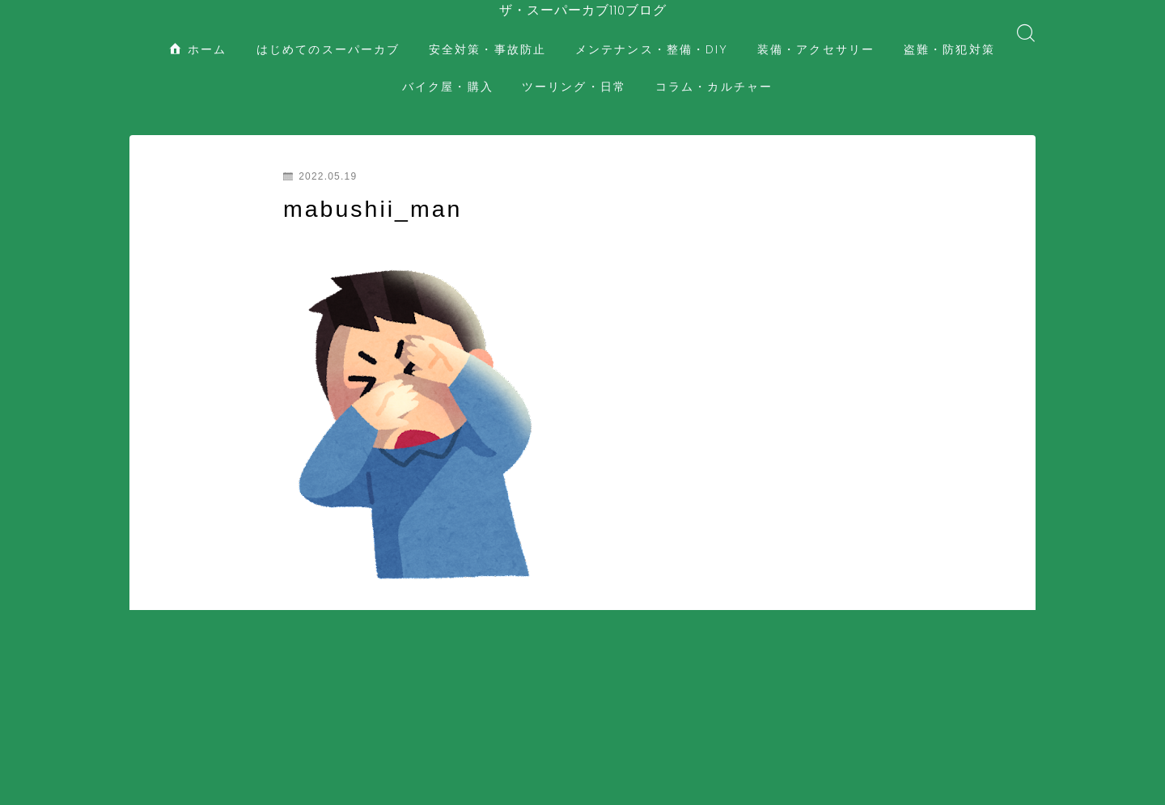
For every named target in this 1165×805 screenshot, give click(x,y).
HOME (147, 704)
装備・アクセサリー (816, 36)
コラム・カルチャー (714, 73)
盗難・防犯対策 (949, 36)
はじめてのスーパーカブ (328, 36)
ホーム (198, 36)
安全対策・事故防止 (487, 36)
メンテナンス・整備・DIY (651, 36)
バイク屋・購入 (448, 73)
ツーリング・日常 (574, 73)
